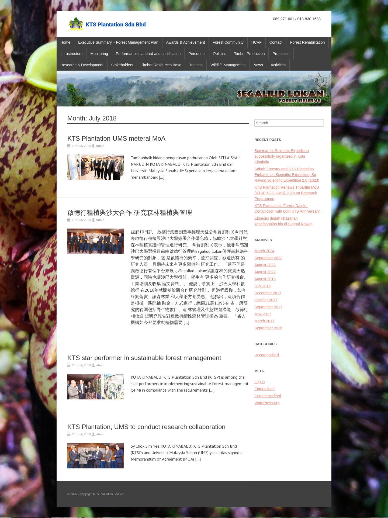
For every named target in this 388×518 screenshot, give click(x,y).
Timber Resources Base (161, 65)
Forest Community (228, 42)
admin (100, 145)
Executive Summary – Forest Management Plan (118, 42)
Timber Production (249, 53)
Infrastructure (71, 53)
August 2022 (265, 272)
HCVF (256, 42)
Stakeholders (122, 65)
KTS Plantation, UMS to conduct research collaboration (146, 426)
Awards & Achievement (185, 42)
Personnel (196, 53)
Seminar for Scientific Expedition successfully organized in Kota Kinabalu (281, 156)
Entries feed (264, 389)
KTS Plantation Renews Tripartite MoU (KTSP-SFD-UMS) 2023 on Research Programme (286, 193)
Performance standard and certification (148, 53)
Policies (219, 53)
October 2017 (265, 300)
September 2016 (268, 328)
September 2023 (268, 258)
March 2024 (264, 251)
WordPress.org (266, 403)
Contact (275, 42)
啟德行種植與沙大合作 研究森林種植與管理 (129, 212)
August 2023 (265, 265)
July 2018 (262, 286)
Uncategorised (266, 355)
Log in (259, 382)
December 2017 (267, 293)
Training (196, 65)
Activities (278, 65)
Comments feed (267, 396)
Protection (280, 53)
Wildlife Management (228, 65)
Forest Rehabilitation (307, 42)
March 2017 (264, 321)
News (258, 65)
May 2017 (262, 314)
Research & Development (81, 65)
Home (65, 42)
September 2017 (268, 307)
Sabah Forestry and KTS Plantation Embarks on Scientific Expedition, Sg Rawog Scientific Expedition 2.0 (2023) (286, 174)
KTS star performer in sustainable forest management (144, 357)
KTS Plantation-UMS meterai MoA (116, 138)
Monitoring (99, 53)
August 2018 (265, 279)
